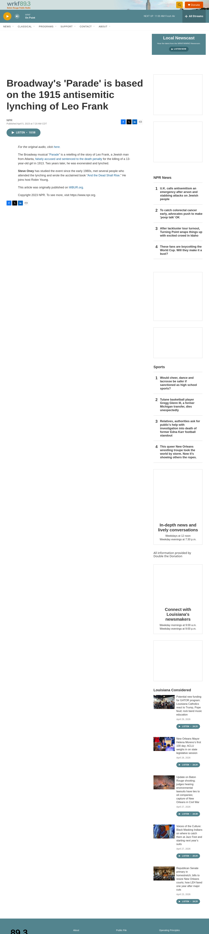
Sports (159, 374)
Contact (86, 34)
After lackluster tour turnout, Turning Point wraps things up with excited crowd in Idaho (181, 239)
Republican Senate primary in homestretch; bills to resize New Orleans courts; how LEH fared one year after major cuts (189, 886)
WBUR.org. (76, 194)
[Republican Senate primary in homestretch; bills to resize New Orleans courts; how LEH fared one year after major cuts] (164, 881)
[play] (7, 24)
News (7, 34)
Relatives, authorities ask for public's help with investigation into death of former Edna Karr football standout (180, 435)
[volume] (17, 23)
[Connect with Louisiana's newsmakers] (178, 591)
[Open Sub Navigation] (13, 34)
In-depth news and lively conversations (178, 535)
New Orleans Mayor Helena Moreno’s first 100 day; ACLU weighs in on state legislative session (188, 753)
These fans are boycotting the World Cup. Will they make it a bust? (181, 257)
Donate (197, 8)
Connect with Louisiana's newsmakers (178, 621)
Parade (54, 162)
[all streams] (194, 23)
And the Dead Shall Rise (104, 182)
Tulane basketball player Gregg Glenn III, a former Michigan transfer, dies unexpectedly (177, 412)
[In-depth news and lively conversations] (178, 501)
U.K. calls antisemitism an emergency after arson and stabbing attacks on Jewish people (179, 201)
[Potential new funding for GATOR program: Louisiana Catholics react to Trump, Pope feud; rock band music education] (164, 709)
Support (67, 34)
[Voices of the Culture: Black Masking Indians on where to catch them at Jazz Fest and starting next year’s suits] (164, 839)
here (57, 154)
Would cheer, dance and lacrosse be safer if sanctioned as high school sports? (178, 390)
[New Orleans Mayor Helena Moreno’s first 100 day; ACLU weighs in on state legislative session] (164, 751)
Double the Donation (167, 563)
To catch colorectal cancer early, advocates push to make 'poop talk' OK (181, 221)
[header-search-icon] (181, 8)
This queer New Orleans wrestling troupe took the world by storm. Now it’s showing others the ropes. (178, 459)
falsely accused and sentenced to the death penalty (68, 166)
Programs (46, 34)
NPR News (162, 185)
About (103, 34)
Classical (25, 34)
